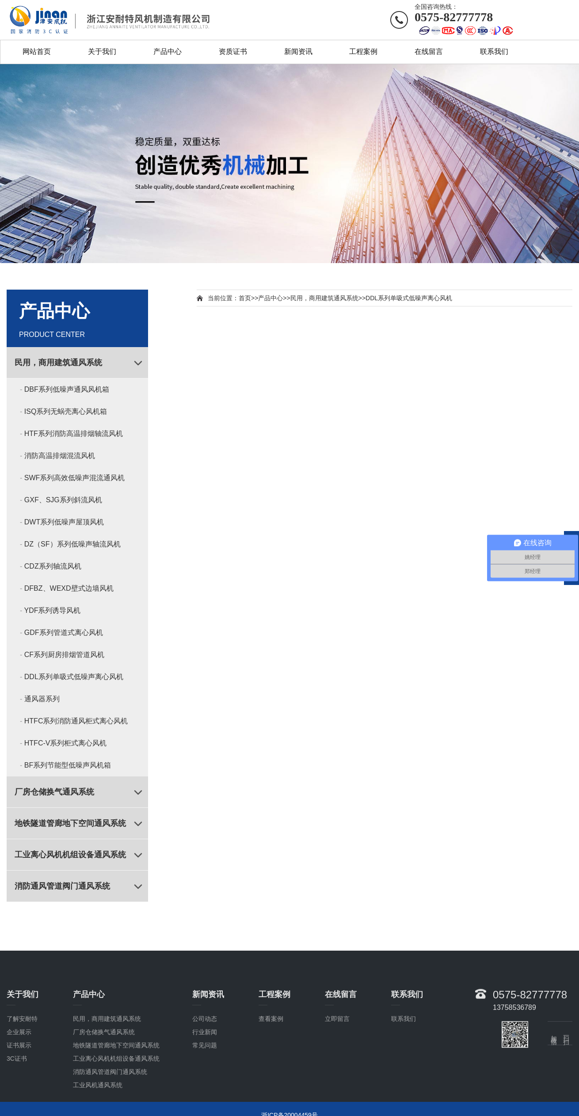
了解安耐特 (22, 1059)
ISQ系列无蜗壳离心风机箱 (65, 411)
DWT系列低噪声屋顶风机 (64, 522)
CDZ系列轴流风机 (52, 566)
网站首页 (37, 51)
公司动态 (204, 1059)
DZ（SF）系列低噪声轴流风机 (72, 544)
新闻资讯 (298, 51)
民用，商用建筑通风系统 (58, 362)
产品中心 (167, 51)
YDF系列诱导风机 (52, 610)
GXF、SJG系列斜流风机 (63, 500)
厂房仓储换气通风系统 (54, 791)
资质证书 (233, 51)
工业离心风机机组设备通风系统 (70, 854)
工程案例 (363, 51)
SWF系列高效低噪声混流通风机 (74, 478)
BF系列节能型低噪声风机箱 (67, 765)
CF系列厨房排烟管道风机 (64, 654)
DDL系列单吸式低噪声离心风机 (73, 676)
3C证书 (17, 1099)
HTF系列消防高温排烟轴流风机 (73, 433)
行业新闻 (204, 1073)
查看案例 (271, 1059)
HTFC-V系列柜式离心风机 (65, 743)
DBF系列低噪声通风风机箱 (66, 389)
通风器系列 (42, 699)
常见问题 (204, 1086)
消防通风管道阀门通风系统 (62, 886)
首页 (245, 298)
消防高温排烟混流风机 (59, 455)
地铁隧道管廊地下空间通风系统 (70, 823)
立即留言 (337, 1059)
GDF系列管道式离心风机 (63, 632)
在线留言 (429, 51)
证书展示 (19, 1086)
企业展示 (19, 1073)
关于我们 (102, 51)
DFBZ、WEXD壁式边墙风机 (69, 588)
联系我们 (494, 51)
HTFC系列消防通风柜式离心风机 (76, 721)
